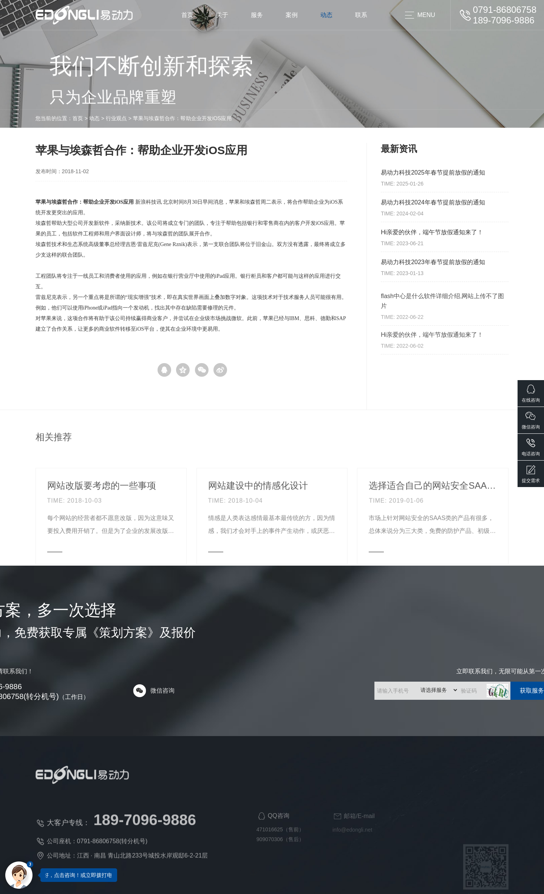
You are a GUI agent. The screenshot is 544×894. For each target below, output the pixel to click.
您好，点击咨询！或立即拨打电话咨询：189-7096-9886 (105, 875)
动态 (326, 15)
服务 (257, 15)
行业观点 (62, 118)
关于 (222, 15)
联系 (361, 15)
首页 (187, 15)
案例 (292, 15)
